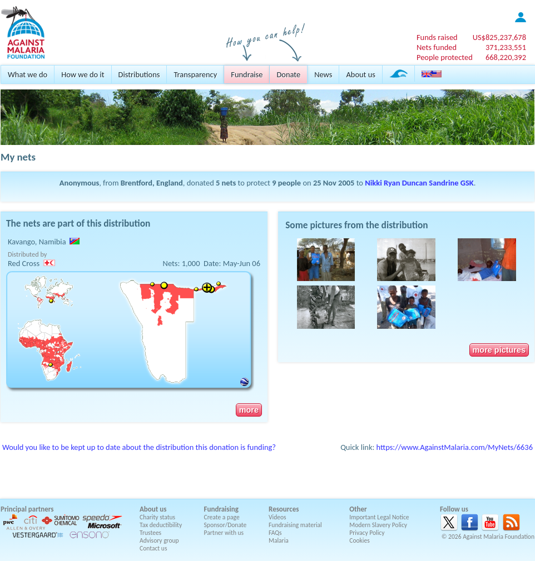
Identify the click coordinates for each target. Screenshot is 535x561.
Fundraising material (295, 525)
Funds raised (437, 37)
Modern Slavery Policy (378, 525)
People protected (445, 57)
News (323, 74)
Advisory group (159, 540)
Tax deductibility (161, 525)
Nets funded (437, 47)
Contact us (153, 548)
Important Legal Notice (379, 517)
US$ (499, 37)
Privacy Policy (366, 533)
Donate (288, 74)
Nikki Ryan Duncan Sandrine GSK (419, 183)
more (249, 409)
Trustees (150, 533)
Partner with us (224, 533)
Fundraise (246, 74)
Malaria (279, 540)
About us (360, 74)
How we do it (82, 74)
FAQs (275, 533)
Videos (277, 517)
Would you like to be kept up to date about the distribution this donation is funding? (139, 447)
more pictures (499, 349)
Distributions (139, 74)
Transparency (195, 74)
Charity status (157, 517)
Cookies (359, 540)
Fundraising (221, 509)
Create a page (222, 517)
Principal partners (27, 509)
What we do (27, 74)
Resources (284, 509)
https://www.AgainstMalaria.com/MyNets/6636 (455, 447)
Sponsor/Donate (225, 525)
